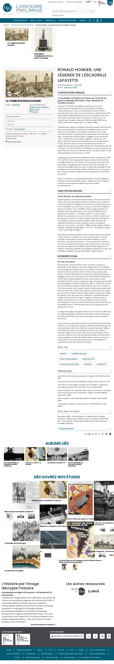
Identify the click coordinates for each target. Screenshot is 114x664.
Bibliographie (65, 372)
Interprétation (67, 258)
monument (101, 366)
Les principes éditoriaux (97, 653)
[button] (16, 38)
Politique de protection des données (71, 657)
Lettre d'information (55, 2)
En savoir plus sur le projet (42, 628)
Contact (17, 661)
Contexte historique (71, 94)
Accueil (6, 25)
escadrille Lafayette (79, 355)
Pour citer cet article (69, 413)
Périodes (50, 20)
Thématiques (19, 20)
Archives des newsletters (97, 657)
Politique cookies (69, 661)
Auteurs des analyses (24, 653)
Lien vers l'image (14, 143)
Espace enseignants (74, 2)
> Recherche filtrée (57, 15)
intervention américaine (69, 366)
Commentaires (66, 430)
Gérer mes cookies (51, 661)
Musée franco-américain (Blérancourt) (39, 110)
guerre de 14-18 (88, 360)
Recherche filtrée (67, 20)
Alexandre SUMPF (70, 89)
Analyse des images (70, 192)
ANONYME (16, 107)
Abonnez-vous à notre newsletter (67, 640)
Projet (71, 653)
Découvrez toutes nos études (22, 25)
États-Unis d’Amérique (68, 360)
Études (8, 653)
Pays (50, 653)
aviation (63, 355)
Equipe (81, 653)
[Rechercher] (71, 11)
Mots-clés (36, 20)
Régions (40, 653)
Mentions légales (47, 657)
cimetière (88, 366)
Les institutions (31, 657)
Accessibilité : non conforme (90, 661)
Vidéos (83, 20)
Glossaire (61, 653)
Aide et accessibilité (13, 657)
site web (35, 114)
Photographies (19, 131)
